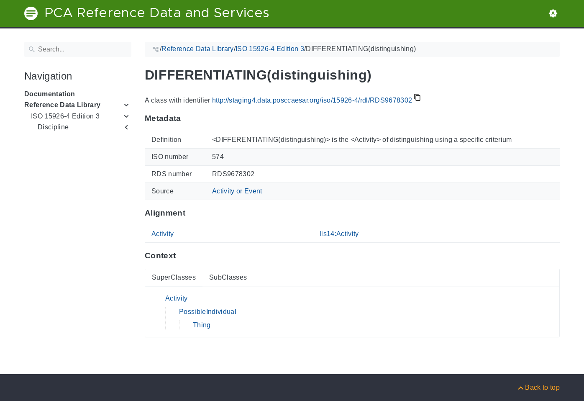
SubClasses (228, 277)
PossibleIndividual (207, 311)
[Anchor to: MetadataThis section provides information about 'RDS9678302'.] (189, 118)
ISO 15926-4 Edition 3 (65, 116)
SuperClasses (174, 277)
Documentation (49, 94)
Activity (162, 233)
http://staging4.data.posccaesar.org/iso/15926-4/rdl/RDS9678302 (312, 100)
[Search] (77, 49)
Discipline (53, 127)
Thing (202, 325)
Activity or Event (237, 191)
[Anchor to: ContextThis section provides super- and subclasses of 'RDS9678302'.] (184, 256)
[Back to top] (538, 387)
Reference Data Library (62, 104)
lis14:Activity (339, 233)
